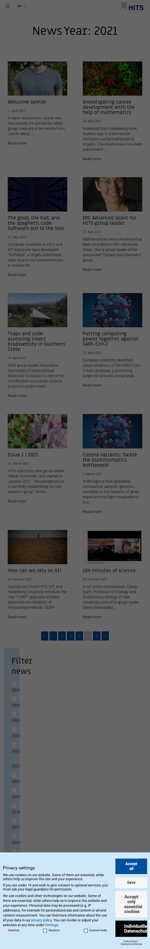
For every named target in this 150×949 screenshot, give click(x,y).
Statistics (51, 928)
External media (95, 928)
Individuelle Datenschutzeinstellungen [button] (135, 926)
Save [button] (131, 880)
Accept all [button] (131, 864)
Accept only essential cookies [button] (133, 902)
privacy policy (41, 918)
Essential (11, 928)
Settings (51, 923)
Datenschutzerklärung (131, 942)
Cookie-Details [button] (130, 939)
